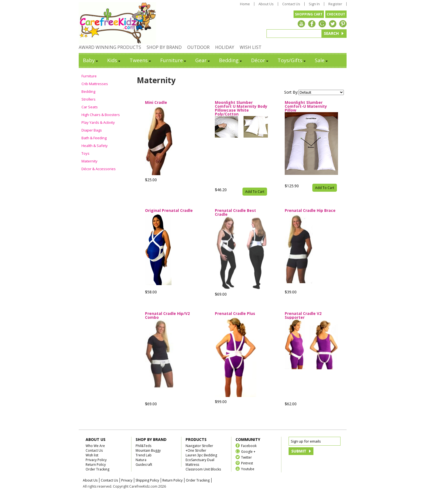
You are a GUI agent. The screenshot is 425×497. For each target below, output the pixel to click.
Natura (141, 459)
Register (335, 4)
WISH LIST (251, 47)
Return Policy (96, 464)
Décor (260, 60)
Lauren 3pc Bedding (201, 455)
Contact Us (291, 4)
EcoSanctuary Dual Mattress (200, 462)
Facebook (249, 445)
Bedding (231, 60)
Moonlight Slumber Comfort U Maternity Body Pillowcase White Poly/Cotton (241, 108)
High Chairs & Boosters (100, 114)
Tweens (141, 60)
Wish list (92, 455)
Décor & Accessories (98, 168)
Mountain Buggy (148, 450)
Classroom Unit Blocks (203, 469)
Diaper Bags (91, 130)
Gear (203, 60)
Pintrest (247, 463)
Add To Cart (254, 191)
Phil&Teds (143, 445)
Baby (91, 60)
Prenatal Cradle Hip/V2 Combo (167, 315)
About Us (266, 4)
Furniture (173, 60)
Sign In (314, 4)
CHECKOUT (336, 14)
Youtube (247, 469)
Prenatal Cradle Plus (235, 314)
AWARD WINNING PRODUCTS (110, 47)
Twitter (246, 457)
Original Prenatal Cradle (169, 211)
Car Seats (89, 106)
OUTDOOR (198, 47)
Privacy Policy (96, 459)
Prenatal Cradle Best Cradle (235, 212)
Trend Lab (144, 455)
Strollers (88, 99)
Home (245, 4)
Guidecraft (144, 464)
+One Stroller (196, 450)
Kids (114, 60)
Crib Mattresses (94, 83)
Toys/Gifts (292, 60)
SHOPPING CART (309, 14)
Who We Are (95, 445)
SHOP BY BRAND (164, 47)
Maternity (89, 161)
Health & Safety (94, 145)
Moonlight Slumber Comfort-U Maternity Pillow (306, 106)
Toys (85, 153)
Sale (322, 60)
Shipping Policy (147, 480)
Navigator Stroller (199, 445)
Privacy (126, 480)
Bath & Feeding (94, 137)
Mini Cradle (156, 103)
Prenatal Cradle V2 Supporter (303, 315)
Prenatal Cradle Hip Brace (310, 211)
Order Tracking (97, 469)
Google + (248, 451)
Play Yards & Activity (98, 122)
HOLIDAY (224, 47)
